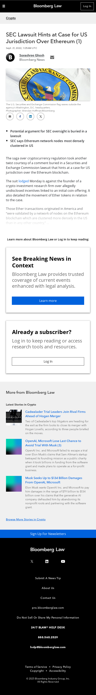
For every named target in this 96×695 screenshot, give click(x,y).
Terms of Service (36, 667)
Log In (87, 6)
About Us (48, 588)
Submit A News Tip (48, 578)
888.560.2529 (48, 637)
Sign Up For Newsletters (48, 534)
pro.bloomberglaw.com (48, 608)
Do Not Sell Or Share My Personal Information (48, 618)
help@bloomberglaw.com (48, 647)
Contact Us (47, 598)
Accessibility (57, 671)
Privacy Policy (62, 667)
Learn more (48, 301)
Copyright (37, 671)
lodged (24, 181)
